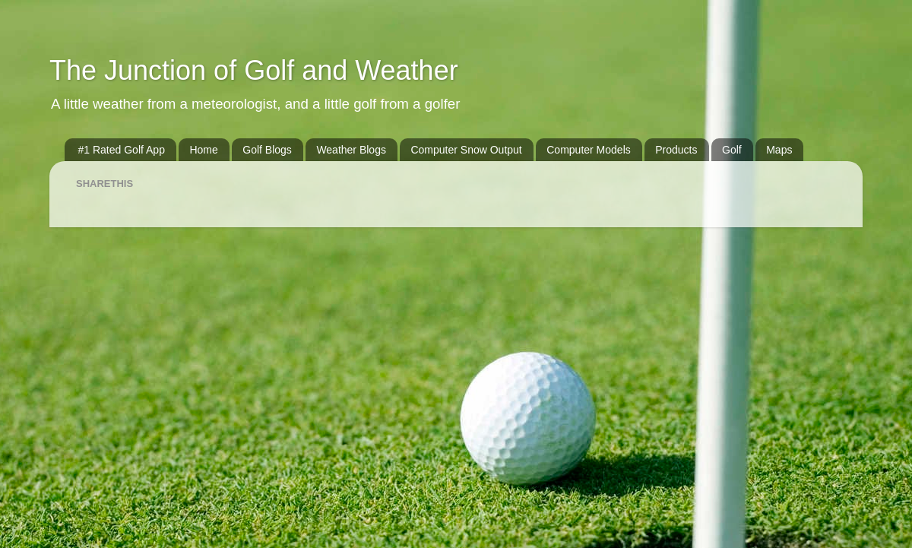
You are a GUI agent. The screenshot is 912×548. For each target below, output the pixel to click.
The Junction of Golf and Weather (253, 70)
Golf (732, 150)
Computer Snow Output (465, 150)
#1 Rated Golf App (121, 150)
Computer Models (588, 150)
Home (203, 150)
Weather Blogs (351, 150)
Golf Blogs (267, 150)
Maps (779, 150)
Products (676, 150)
